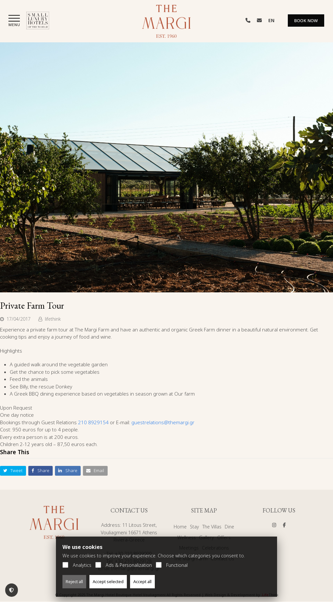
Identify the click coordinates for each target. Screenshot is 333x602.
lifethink (53, 319)
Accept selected (108, 581)
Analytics (76, 565)
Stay (193, 527)
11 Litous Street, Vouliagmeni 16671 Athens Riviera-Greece (129, 532)
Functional (172, 565)
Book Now (306, 21)
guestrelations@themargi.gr (162, 422)
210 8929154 (93, 422)
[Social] (274, 525)
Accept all (142, 581)
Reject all (74, 581)
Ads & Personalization (123, 565)
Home (179, 527)
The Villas (212, 527)
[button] (14, 21)
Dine (231, 527)
